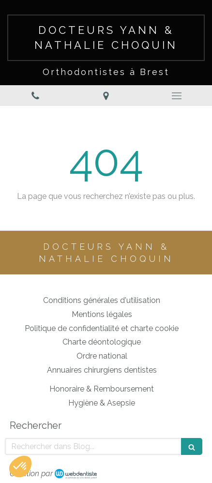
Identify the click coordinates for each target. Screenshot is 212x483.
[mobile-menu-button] (176, 96)
